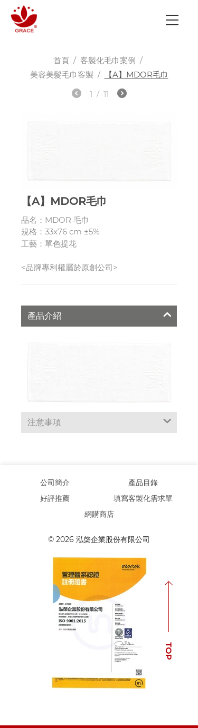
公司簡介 (55, 482)
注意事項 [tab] (99, 421)
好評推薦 (55, 498)
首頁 (61, 60)
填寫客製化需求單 (143, 498)
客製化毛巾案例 (108, 60)
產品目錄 (143, 482)
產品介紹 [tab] (99, 314)
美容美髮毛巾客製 (61, 75)
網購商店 (99, 514)
